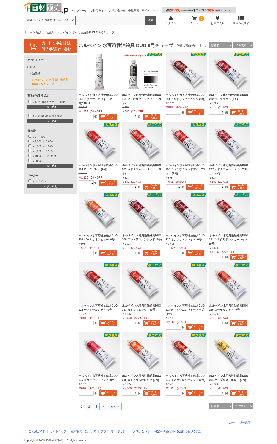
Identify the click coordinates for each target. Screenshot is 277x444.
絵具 (39, 32)
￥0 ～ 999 (38, 136)
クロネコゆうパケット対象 (48, 101)
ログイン (170, 20)
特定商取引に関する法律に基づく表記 (177, 431)
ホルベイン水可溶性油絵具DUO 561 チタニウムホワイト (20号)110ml (98, 99)
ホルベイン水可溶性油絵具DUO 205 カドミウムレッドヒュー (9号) (141, 169)
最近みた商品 (241, 20)
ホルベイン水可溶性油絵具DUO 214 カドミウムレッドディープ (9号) (185, 310)
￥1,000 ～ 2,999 (42, 141)
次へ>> (114, 406)
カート (194, 20)
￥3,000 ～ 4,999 (42, 146)
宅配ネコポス (199, 10)
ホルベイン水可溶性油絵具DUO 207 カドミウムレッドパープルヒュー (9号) (229, 169)
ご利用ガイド (98, 10)
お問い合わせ (117, 10)
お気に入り (217, 20)
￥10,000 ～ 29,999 (44, 156)
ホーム (28, 32)
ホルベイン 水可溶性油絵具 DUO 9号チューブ (50, 82)
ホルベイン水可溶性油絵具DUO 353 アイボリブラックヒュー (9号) (141, 99)
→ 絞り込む (50, 106)
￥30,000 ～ (39, 160)
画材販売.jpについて (83, 431)
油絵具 (50, 32)
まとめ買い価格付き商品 (47, 116)
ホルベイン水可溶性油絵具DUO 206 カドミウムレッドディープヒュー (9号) (186, 169)
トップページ (79, 10)
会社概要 (133, 10)
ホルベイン (39, 181)
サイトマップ (150, 10)
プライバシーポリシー (114, 431)
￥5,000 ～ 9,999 (42, 151)
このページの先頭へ (240, 422)
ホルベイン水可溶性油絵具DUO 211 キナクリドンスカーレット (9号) (228, 239)
